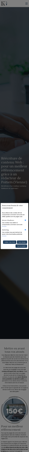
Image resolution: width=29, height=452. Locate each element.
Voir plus (4, 226)
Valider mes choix (9, 242)
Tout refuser (22, 242)
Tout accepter (21, 246)
